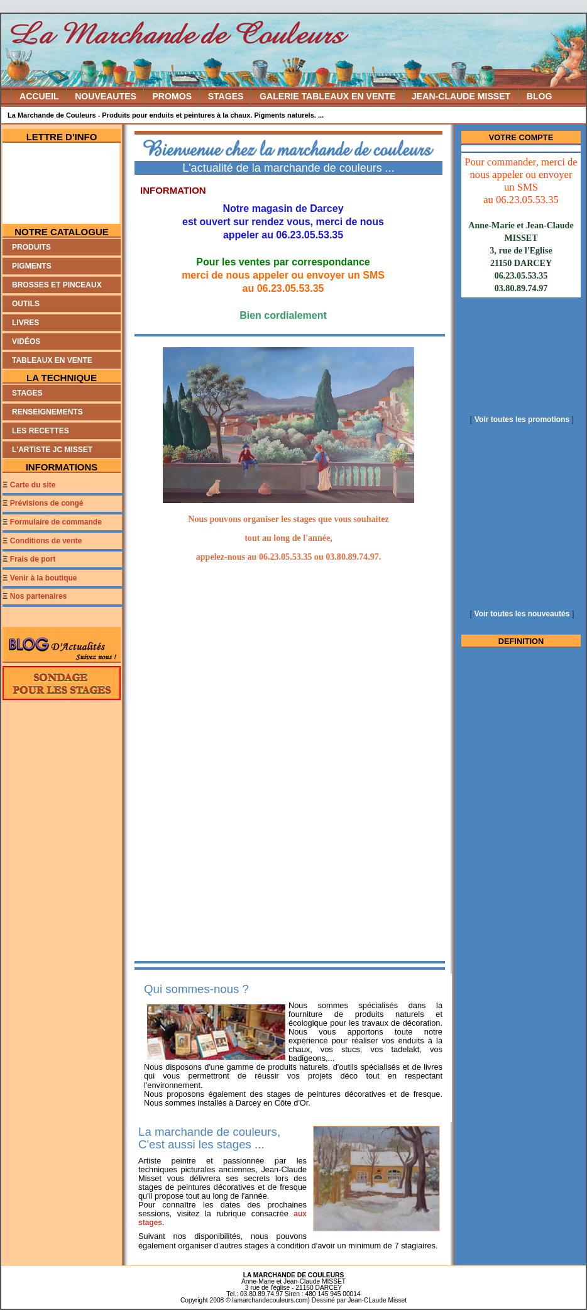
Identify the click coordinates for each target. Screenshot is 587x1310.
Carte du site (33, 484)
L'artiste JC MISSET (52, 449)
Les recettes (40, 430)
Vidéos (26, 341)
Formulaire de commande (56, 522)
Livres (25, 322)
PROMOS (172, 96)
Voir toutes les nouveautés (522, 613)
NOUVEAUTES (105, 96)
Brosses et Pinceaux (57, 284)
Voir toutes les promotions (522, 419)
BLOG (539, 96)
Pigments (32, 266)
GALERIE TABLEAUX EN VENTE (327, 96)
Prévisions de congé (47, 503)
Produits (31, 247)
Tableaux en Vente (52, 360)
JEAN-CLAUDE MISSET (461, 96)
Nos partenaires (38, 596)
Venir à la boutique (43, 578)
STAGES (226, 96)
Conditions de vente (46, 540)
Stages (27, 393)
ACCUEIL (39, 96)
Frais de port (33, 559)
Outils (26, 303)
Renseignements (47, 412)
